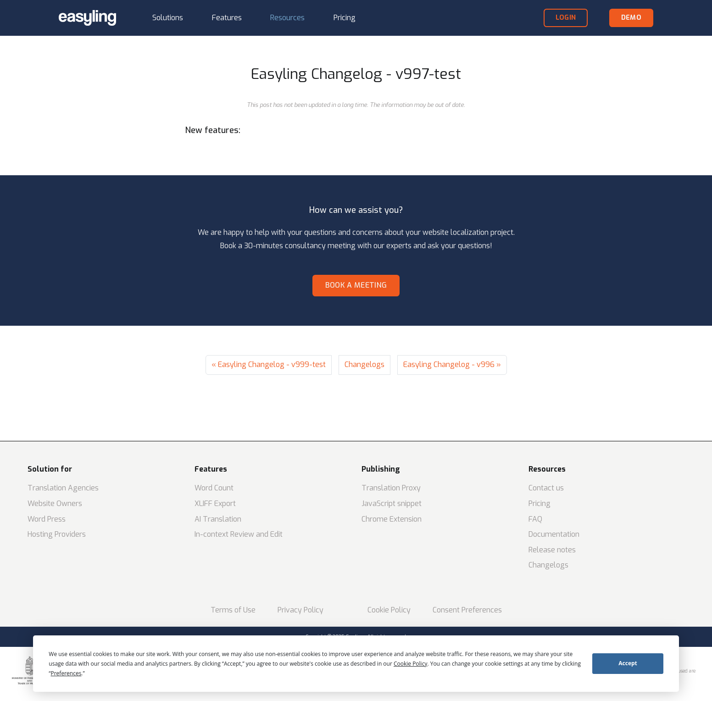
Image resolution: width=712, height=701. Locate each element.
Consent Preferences (467, 610)
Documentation (553, 534)
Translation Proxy (391, 488)
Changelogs (364, 364)
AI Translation (218, 519)
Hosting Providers (57, 534)
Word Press (47, 519)
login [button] (566, 17)
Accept (627, 663)
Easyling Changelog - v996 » (452, 364)
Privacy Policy (300, 610)
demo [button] (631, 17)
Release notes (552, 550)
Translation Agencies (63, 488)
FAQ (535, 519)
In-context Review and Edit (239, 534)
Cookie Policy (389, 610)
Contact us (546, 488)
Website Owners (55, 503)
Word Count (214, 488)
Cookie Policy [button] (410, 664)
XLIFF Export (215, 503)
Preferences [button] (66, 673)
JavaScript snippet (392, 503)
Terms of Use (233, 610)
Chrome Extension (392, 519)
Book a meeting (356, 285)
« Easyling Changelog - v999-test (268, 364)
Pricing (539, 503)
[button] (168, 18)
